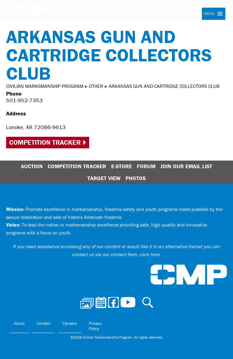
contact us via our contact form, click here (116, 254)
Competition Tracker (45, 142)
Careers (70, 323)
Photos (136, 178)
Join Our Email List (186, 166)
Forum (146, 166)
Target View (104, 178)
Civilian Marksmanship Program (26, 11)
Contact (43, 323)
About (19, 323)
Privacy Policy (95, 326)
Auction (32, 166)
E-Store (121, 166)
